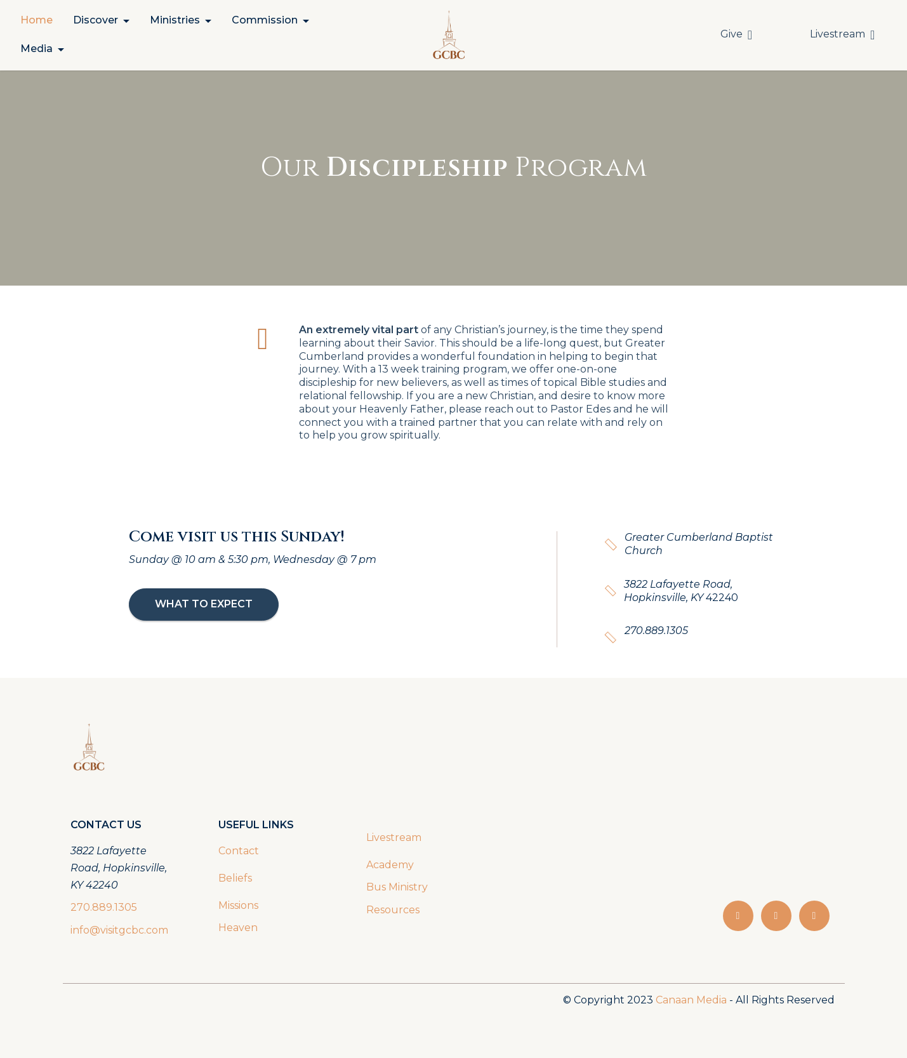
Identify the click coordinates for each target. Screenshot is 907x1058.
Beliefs (235, 878)
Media (36, 49)
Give (736, 34)
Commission (265, 20)
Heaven (238, 928)
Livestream (842, 34)
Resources (393, 910)
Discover (95, 20)
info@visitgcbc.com (119, 930)
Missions (238, 905)
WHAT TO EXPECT (204, 604)
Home (36, 20)
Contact (238, 851)
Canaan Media (691, 1000)
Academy (391, 865)
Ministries (175, 20)
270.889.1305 (103, 907)
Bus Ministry (397, 887)
